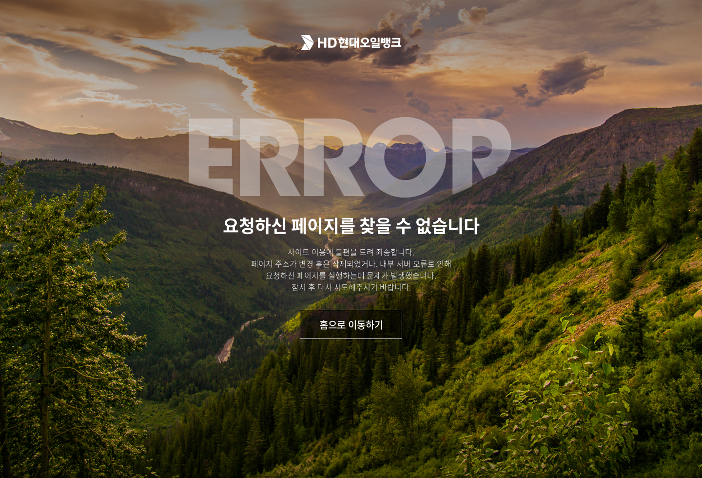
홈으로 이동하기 (351, 325)
